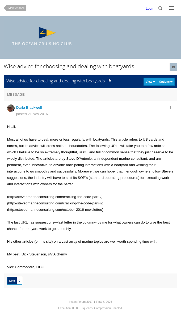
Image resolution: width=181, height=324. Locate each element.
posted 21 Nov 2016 (32, 114)
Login (150, 8)
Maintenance (17, 8)
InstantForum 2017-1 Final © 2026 (90, 301)
